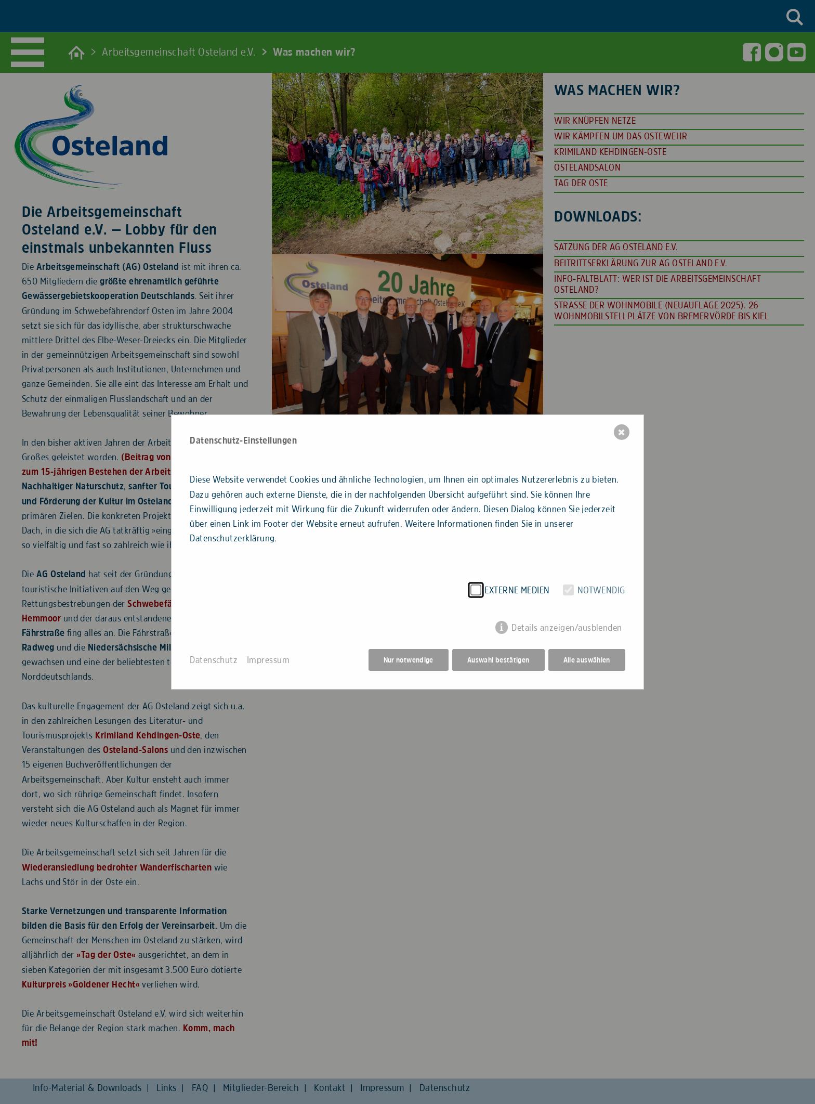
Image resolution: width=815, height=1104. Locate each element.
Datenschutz (214, 660)
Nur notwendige (408, 660)
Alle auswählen (586, 660)
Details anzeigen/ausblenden (566, 627)
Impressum (268, 660)
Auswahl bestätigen (498, 660)
